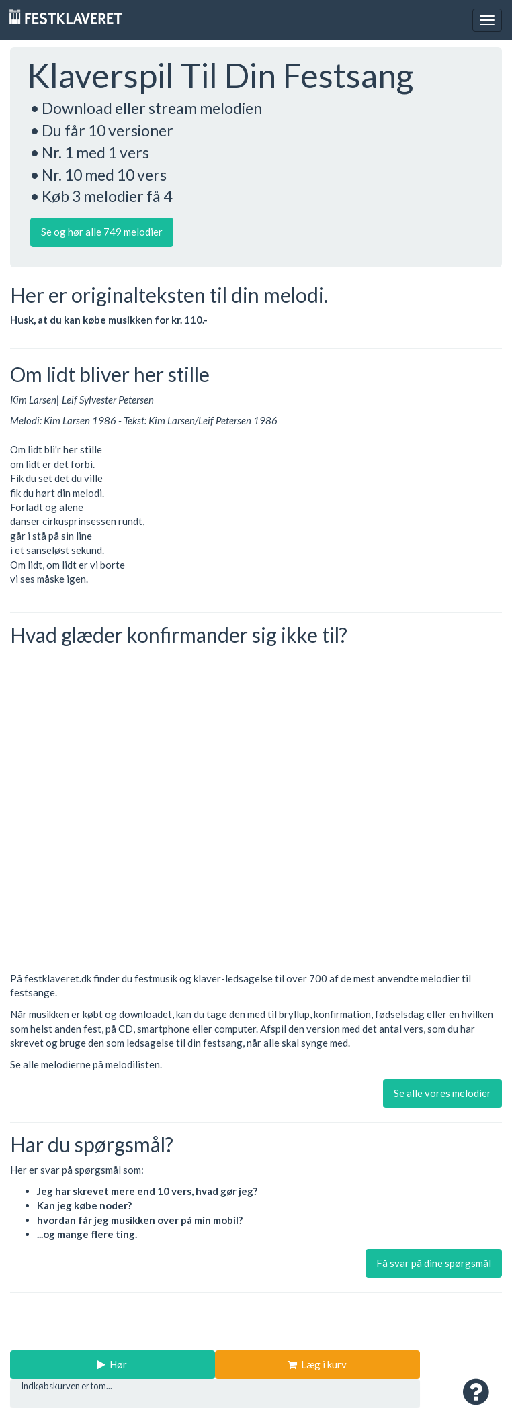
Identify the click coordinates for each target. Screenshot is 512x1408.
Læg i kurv (317, 1364)
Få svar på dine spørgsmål (433, 1263)
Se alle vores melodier (442, 1093)
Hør (112, 1364)
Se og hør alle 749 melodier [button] (102, 232)
